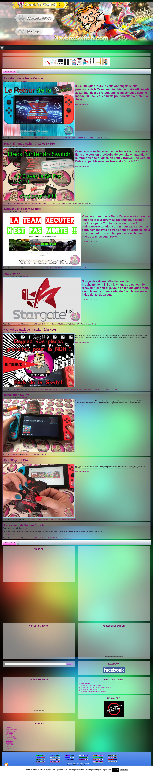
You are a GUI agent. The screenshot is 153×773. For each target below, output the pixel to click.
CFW (27, 520)
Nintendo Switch (40, 138)
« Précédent (7, 72)
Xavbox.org (71, 763)
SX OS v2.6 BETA (77, 138)
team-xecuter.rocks (77, 268)
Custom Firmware (36, 520)
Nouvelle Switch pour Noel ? (91, 685)
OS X (49, 324)
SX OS (57, 268)
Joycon (55, 389)
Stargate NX (12, 273)
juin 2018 (9, 747)
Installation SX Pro (17, 394)
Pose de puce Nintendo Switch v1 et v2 (94, 691)
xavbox (24, 81)
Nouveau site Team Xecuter (22, 208)
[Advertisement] (76, 54)
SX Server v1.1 (95, 138)
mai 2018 (9, 748)
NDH (60, 389)
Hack (32, 138)
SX (69, 138)
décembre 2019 (11, 739)
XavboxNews (79, 763)
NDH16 (65, 389)
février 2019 (10, 745)
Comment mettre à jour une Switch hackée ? (96, 687)
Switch (52, 268)
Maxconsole (35, 268)
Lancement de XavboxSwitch (24, 525)
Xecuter (88, 203)
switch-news (16, 138)
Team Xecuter (106, 138)
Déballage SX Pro (16, 460)
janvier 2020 (10, 737)
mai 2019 (9, 741)
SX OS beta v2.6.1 (61, 203)
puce (13, 454)
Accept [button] (115, 770)
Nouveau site (44, 268)
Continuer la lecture (83, 104)
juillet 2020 (10, 733)
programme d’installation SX (57, 138)
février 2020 (10, 735)
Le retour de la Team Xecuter (23, 78)
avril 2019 (9, 743)
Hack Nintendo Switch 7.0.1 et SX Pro (29, 143)
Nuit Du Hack (92, 389)
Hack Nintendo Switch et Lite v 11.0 (93, 689)
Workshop (113, 389)
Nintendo (72, 389)
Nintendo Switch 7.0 (42, 203)
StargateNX (65, 324)
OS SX (52, 203)
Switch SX (51, 538)
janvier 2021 (10, 727)
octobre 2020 (10, 731)
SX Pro (86, 138)
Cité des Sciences (37, 389)
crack (46, 389)
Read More (124, 770)
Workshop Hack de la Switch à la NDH (30, 329)
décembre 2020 (11, 729)
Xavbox (87, 763)
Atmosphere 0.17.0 (87, 683)
